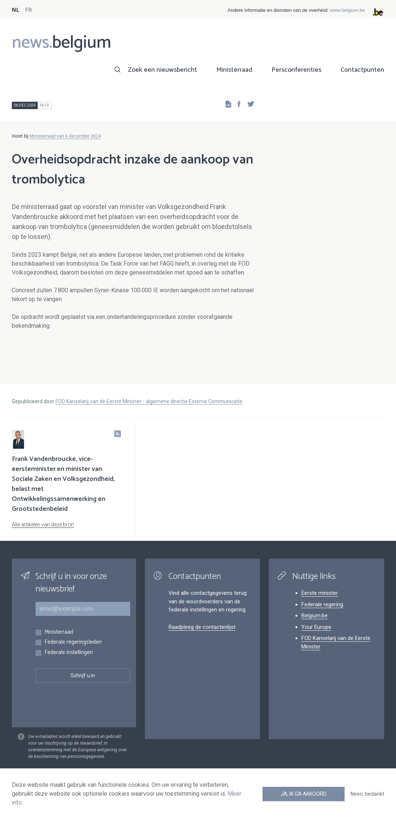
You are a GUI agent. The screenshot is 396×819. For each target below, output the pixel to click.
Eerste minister (319, 593)
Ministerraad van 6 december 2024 (65, 136)
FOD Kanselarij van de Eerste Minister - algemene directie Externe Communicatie (149, 401)
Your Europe (316, 627)
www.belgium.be (347, 10)
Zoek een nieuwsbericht (162, 69)
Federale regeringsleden (73, 642)
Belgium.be (314, 615)
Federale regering (322, 604)
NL (15, 10)
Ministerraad (234, 69)
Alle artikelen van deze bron (43, 525)
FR (28, 10)
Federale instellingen (68, 652)
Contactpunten (362, 69)
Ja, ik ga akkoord (303, 794)
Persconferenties (296, 69)
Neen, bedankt (367, 794)
